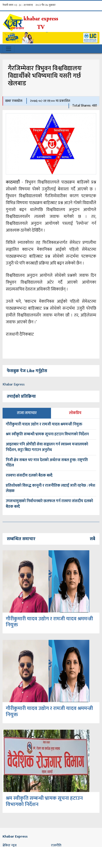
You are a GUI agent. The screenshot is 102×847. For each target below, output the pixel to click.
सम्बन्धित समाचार (21, 539)
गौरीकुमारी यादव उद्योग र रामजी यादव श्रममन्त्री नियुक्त (44, 424)
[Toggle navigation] (9, 48)
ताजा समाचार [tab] (27, 413)
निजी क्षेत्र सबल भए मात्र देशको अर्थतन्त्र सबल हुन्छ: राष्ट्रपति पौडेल (47, 463)
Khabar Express (14, 384)
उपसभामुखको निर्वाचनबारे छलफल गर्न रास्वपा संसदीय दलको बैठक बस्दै (49, 504)
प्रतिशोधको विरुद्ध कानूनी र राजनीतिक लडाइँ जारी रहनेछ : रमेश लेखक (50, 488)
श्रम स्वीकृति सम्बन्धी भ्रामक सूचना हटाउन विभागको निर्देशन (47, 434)
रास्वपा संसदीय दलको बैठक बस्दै (29, 475)
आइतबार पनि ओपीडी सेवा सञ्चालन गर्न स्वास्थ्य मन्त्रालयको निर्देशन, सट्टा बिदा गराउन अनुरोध (47, 447)
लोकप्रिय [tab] (75, 413)
